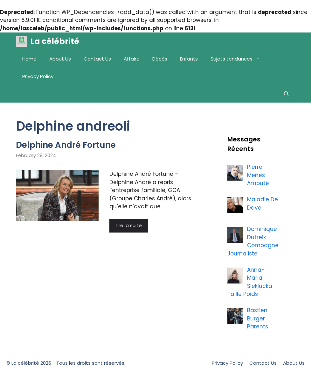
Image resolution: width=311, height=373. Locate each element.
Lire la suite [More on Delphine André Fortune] (129, 225)
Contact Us (97, 58)
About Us (60, 58)
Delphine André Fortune (66, 145)
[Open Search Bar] (286, 94)
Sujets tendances (239, 59)
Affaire (132, 58)
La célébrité (54, 41)
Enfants (189, 58)
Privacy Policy (37, 76)
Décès (159, 58)
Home (29, 58)
